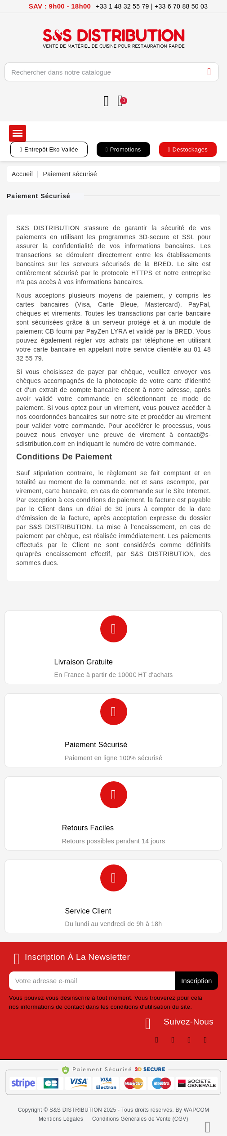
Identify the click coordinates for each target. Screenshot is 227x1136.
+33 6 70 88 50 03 (181, 6)
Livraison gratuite (83, 662)
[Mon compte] (106, 101)
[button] (49, 149)
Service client (88, 911)
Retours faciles (88, 828)
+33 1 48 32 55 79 (122, 6)
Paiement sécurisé (96, 744)
